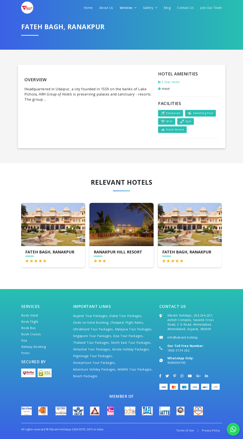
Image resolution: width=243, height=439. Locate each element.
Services (128, 8)
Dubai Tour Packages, (125, 316)
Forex (25, 353)
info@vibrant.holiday (182, 337)
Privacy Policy (211, 430)
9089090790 (176, 363)
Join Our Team (211, 8)
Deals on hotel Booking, (91, 322)
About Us (106, 8)
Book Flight (29, 322)
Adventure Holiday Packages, (95, 369)
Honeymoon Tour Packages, (94, 363)
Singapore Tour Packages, (92, 336)
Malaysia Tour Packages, (133, 329)
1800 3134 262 (178, 350)
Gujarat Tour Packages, (90, 316)
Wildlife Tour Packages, (135, 369)
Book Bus (28, 328)
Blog (167, 8)
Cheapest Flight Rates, (127, 322)
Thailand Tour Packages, (91, 342)
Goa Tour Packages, (128, 336)
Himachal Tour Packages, (92, 349)
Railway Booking (33, 347)
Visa (24, 340)
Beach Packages (85, 376)
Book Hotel (29, 315)
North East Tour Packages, (131, 342)
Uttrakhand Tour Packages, (93, 329)
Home (88, 8)
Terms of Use (185, 430)
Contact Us (185, 8)
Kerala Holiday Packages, (131, 349)
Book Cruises (31, 334)
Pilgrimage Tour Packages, (93, 356)
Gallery (150, 8)
